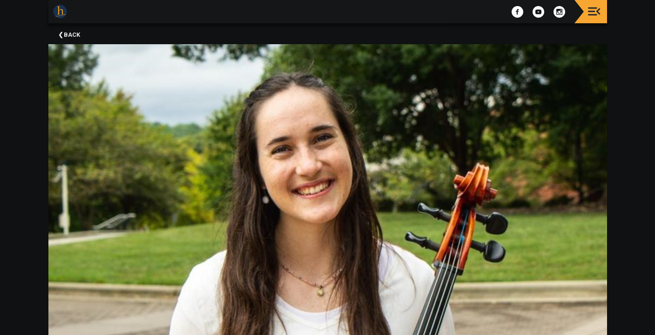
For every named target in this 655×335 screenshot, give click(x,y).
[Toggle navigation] (594, 11)
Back (72, 34)
